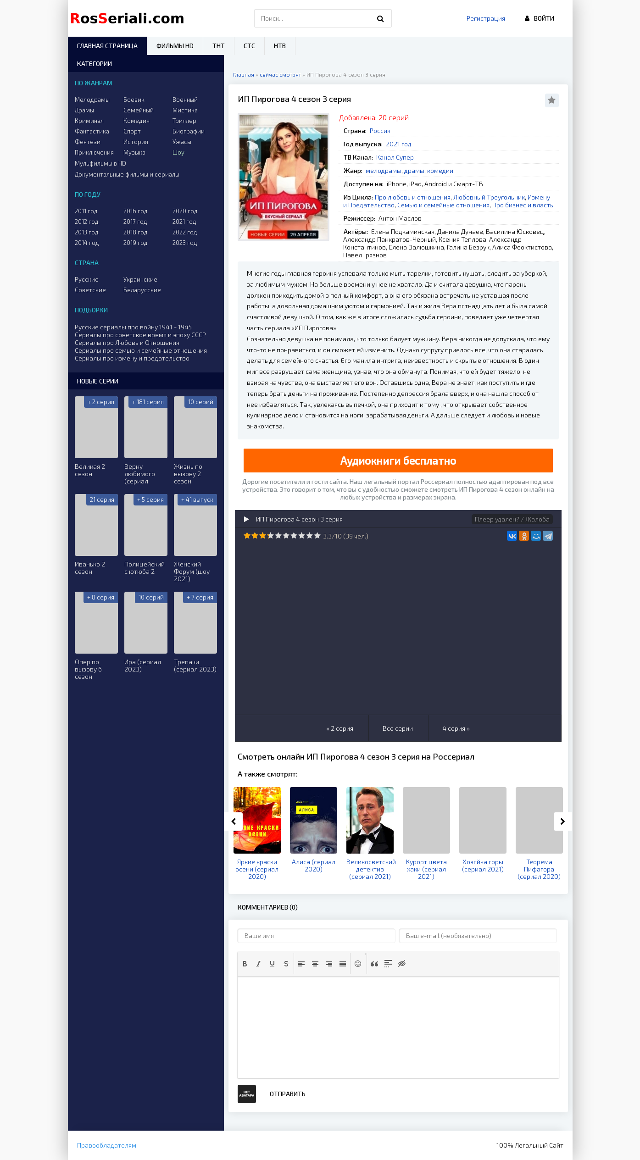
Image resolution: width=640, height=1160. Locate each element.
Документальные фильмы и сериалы (127, 174)
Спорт (132, 131)
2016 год (135, 211)
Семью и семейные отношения (443, 205)
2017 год (135, 221)
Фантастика (92, 131)
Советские (90, 290)
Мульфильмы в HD (100, 163)
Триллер (184, 120)
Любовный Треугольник (489, 197)
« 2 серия (339, 728)
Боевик (134, 99)
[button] (245, 963)
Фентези (87, 141)
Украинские (140, 279)
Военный (185, 99)
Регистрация (486, 18)
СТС (249, 46)
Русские (87, 279)
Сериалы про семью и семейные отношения (141, 350)
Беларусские (142, 290)
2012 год (87, 221)
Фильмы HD (175, 46)
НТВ (280, 46)
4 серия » (456, 728)
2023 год (185, 242)
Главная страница (107, 46)
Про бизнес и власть (522, 205)
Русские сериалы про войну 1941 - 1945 (133, 327)
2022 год (185, 232)
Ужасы (182, 141)
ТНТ (218, 46)
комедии (440, 170)
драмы (414, 170)
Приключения (94, 152)
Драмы (84, 110)
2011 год (86, 211)
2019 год (135, 242)
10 (317, 535)
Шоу (178, 152)
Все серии (398, 728)
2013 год (87, 232)
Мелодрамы (92, 99)
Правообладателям (106, 1145)
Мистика (185, 110)
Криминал (89, 120)
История (135, 141)
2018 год (135, 232)
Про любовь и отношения (413, 197)
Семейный (138, 110)
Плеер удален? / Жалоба (512, 519)
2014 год (87, 242)
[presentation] (245, 964)
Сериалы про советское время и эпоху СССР (140, 335)
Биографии (189, 131)
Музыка (134, 152)
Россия (380, 130)
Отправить (288, 1094)
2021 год (399, 144)
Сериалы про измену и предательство (132, 358)
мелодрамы (383, 170)
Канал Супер (395, 157)
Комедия (136, 120)
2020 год (185, 211)
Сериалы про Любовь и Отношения (127, 342)
